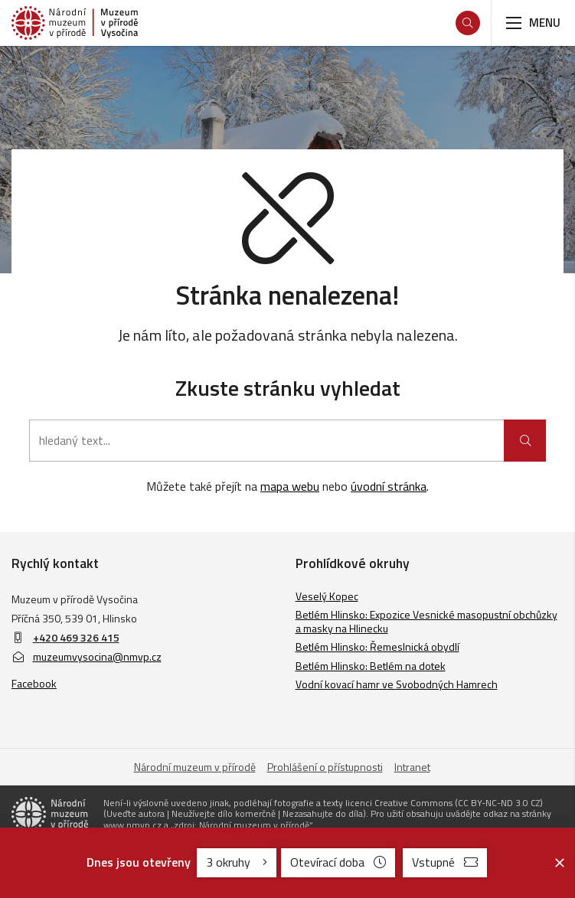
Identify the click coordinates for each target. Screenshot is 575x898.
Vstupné (445, 862)
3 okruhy (236, 862)
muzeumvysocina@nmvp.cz (86, 656)
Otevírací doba (338, 862)
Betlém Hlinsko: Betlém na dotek (371, 666)
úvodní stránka (388, 486)
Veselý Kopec (327, 596)
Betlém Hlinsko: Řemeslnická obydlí (377, 646)
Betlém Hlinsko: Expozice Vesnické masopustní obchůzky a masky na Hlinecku (426, 621)
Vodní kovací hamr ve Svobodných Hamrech (397, 684)
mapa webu (289, 486)
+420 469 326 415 (76, 637)
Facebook (34, 683)
